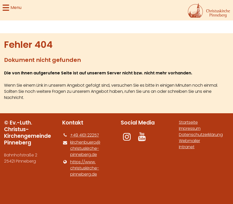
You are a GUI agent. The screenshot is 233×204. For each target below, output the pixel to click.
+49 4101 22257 (80, 135)
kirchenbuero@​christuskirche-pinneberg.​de (81, 148)
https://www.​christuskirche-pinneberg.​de (80, 168)
